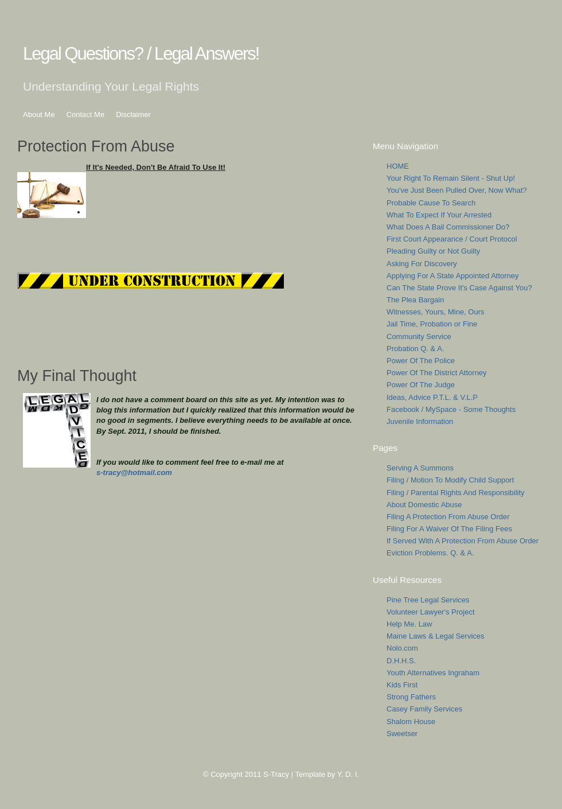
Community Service (419, 336)
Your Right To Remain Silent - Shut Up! (451, 178)
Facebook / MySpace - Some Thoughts (451, 409)
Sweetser (402, 733)
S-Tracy (276, 774)
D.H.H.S (400, 660)
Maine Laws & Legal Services (436, 636)
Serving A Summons (420, 468)
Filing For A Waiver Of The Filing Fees (449, 528)
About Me (39, 114)
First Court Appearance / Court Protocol (452, 239)
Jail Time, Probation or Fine (432, 324)
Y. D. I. (348, 774)
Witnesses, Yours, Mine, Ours (436, 312)
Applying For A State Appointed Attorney (453, 275)
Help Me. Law (409, 624)
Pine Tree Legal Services (428, 600)
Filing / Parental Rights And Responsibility (456, 492)
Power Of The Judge (421, 384)
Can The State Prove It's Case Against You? (459, 287)
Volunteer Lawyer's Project (431, 612)
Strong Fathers (411, 697)
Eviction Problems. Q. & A (429, 553)
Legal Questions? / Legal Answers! (141, 54)
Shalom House (411, 721)
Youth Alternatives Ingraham (433, 672)
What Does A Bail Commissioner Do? (448, 227)
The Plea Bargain (415, 299)
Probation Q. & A (414, 348)
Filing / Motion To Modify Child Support (450, 480)
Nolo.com (402, 648)
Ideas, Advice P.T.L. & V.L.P (432, 397)
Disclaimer (133, 114)
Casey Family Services (424, 709)
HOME (398, 166)
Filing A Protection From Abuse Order (448, 516)
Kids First (402, 684)
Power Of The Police (421, 360)
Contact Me (85, 114)
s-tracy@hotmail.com (134, 472)
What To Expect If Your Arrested (439, 215)
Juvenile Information (420, 421)
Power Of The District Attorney (437, 372)
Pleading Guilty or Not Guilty (433, 251)
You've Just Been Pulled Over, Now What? (457, 190)
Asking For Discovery (422, 263)
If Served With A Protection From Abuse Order (462, 540)
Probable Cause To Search (431, 203)
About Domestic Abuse (424, 504)
